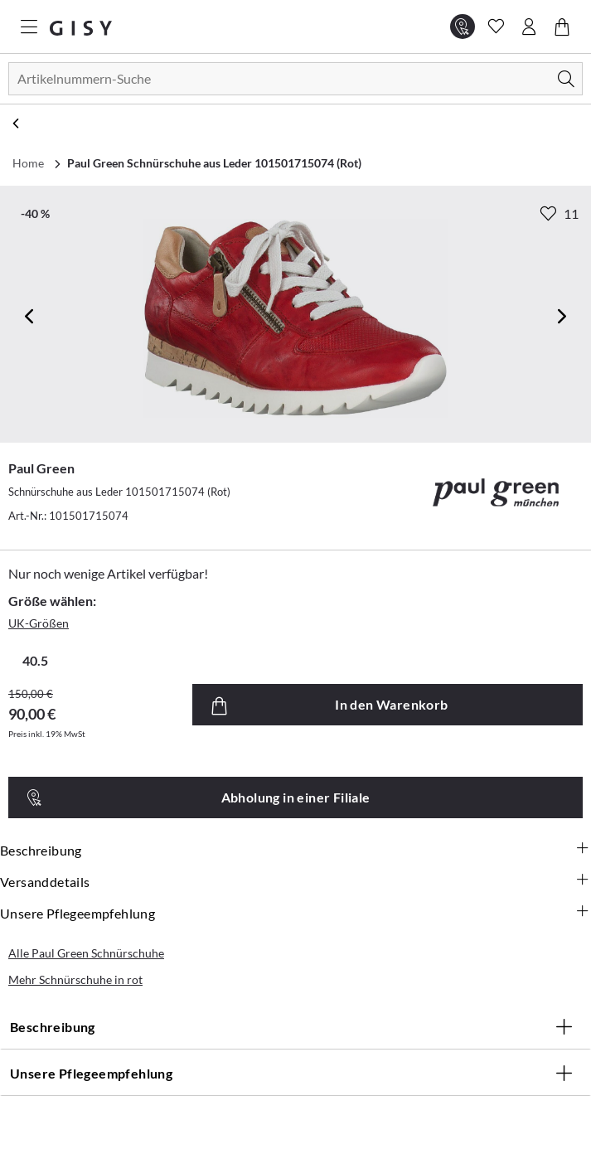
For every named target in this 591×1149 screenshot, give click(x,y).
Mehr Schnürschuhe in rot (75, 979)
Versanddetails (295, 882)
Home (28, 163)
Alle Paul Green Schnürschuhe (86, 953)
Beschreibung (295, 850)
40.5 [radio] (35, 660)
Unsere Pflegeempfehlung (295, 913)
